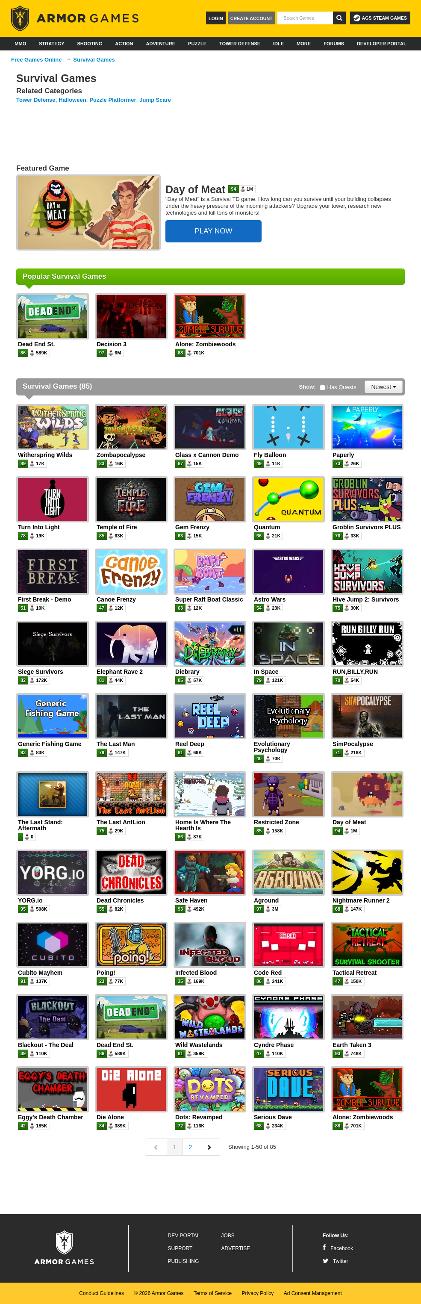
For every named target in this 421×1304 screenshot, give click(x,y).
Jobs (228, 1236)
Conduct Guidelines (101, 1293)
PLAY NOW (213, 231)
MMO (20, 43)
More (304, 43)
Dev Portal (184, 1236)
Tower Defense (239, 43)
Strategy (51, 43)
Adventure (160, 43)
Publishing (183, 1261)
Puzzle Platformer (112, 100)
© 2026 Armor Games (158, 1293)
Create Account (251, 18)
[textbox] (305, 18)
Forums (334, 43)
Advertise (235, 1248)
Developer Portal (381, 43)
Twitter (335, 1261)
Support (180, 1248)
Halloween (72, 100)
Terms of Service (213, 1293)
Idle (278, 43)
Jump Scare (155, 100)
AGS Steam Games (380, 18)
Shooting (89, 43)
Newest (383, 387)
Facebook (338, 1248)
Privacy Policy (258, 1293)
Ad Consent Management (313, 1293)
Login (216, 18)
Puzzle (197, 43)
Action (124, 43)
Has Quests (338, 387)
